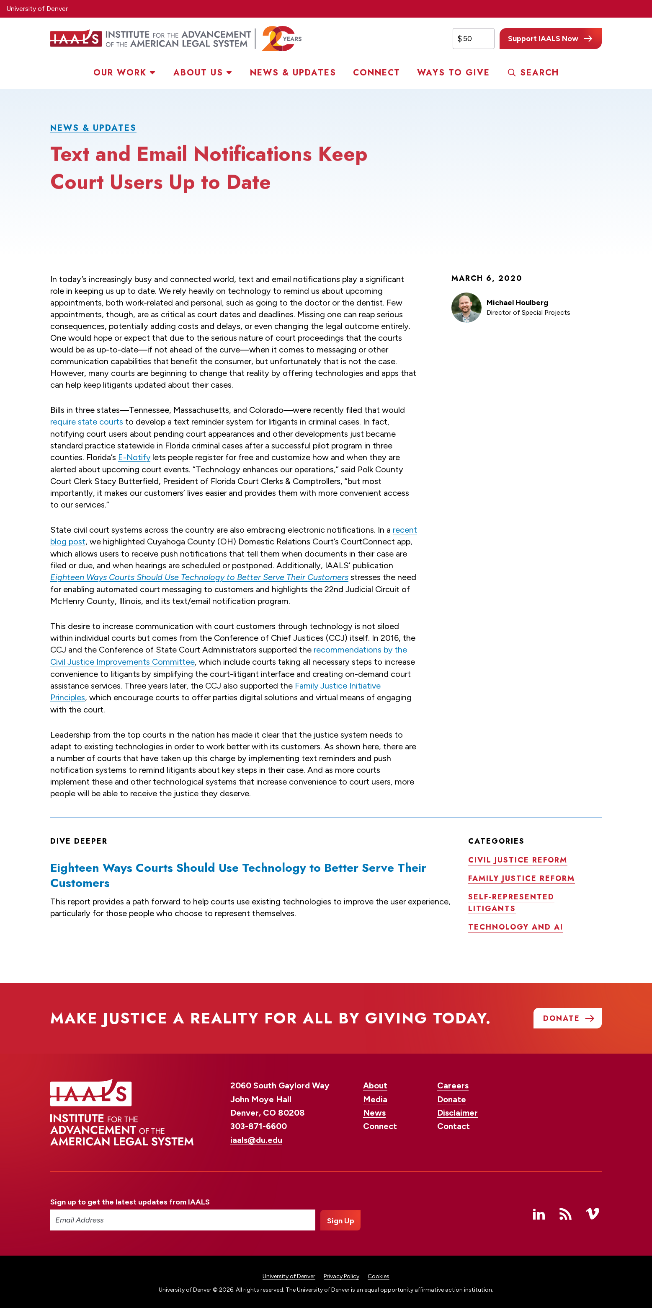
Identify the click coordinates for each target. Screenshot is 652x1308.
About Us (198, 73)
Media (375, 1096)
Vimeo (592, 1211)
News (374, 1110)
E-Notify (134, 457)
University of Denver (37, 9)
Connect (376, 73)
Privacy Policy (341, 1273)
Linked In (539, 1211)
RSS (566, 1211)
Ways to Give (453, 73)
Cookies (378, 1273)
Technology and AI (515, 924)
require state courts (86, 422)
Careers (453, 1082)
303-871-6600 (258, 1124)
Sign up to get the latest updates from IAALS (130, 1199)
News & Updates (293, 73)
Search (539, 73)
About (375, 1082)
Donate (451, 1096)
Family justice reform (521, 875)
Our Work (120, 73)
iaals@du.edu (256, 1137)
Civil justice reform (517, 857)
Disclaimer (457, 1110)
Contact (453, 1124)
